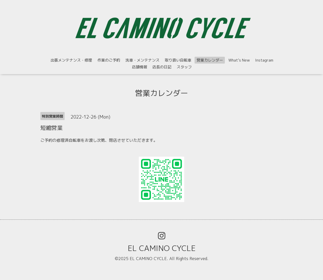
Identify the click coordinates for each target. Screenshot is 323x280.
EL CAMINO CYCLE (162, 248)
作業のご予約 (108, 60)
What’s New (239, 60)
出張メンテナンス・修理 (71, 60)
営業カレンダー (210, 60)
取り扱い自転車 (178, 60)
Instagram (264, 60)
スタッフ (184, 67)
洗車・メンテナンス (142, 60)
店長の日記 (161, 67)
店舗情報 (139, 67)
